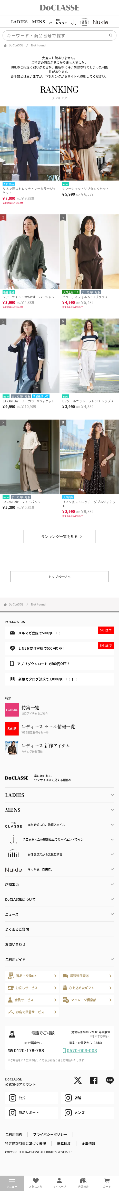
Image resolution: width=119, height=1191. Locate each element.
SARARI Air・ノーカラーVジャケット (29, 401)
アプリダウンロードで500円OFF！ (40, 663)
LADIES (19, 22)
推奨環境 (64, 1143)
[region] (59, 21)
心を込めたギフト (78, 987)
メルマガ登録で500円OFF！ (62, 631)
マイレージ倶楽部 (79, 1000)
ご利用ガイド (15, 959)
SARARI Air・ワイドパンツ (22, 502)
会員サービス (21, 999)
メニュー (12, 1183)
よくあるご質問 (17, 929)
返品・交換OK (22, 975)
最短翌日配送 (76, 976)
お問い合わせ (15, 944)
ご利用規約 (13, 1134)
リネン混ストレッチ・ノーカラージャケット (29, 190)
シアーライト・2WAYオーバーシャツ (29, 297)
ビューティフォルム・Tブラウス (85, 297)
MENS (38, 22)
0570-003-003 (82, 1050)
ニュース (11, 914)
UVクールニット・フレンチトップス (88, 401)
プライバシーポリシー (50, 1134)
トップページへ (59, 576)
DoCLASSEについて (20, 899)
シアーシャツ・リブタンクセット (85, 188)
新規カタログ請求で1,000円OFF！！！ (44, 679)
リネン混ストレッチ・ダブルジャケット (89, 504)
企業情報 (88, 1143)
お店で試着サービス (26, 1012)
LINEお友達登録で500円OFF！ (62, 646)
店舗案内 (12, 884)
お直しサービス (23, 987)
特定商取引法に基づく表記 (25, 1143)
